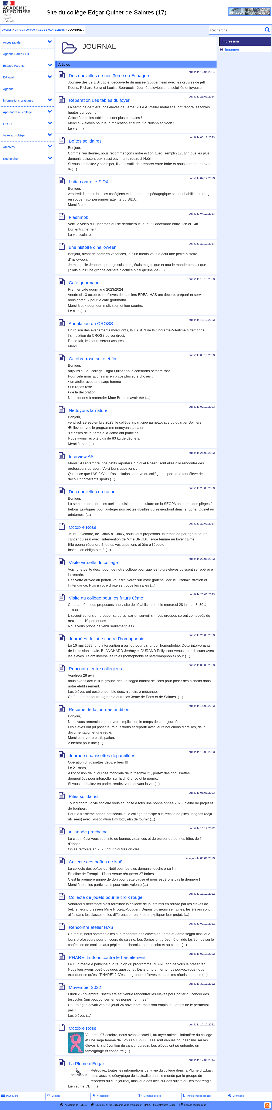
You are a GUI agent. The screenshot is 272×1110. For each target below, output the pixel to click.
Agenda (8, 89)
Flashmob (78, 217)
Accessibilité (100, 1095)
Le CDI (7, 124)
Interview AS (81, 456)
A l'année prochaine (88, 831)
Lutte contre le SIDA (89, 181)
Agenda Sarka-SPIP (16, 54)
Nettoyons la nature (88, 410)
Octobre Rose (82, 527)
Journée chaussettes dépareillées (102, 755)
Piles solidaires (84, 796)
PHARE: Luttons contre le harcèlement (107, 957)
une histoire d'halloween (93, 247)
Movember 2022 (85, 987)
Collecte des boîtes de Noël (96, 861)
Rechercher (11, 158)
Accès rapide (11, 42)
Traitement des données (196, 1095)
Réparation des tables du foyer (99, 100)
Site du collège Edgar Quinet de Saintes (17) (106, 12)
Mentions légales (149, 1095)
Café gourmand (84, 282)
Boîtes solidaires (85, 141)
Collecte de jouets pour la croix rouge (106, 897)
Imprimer (232, 49)
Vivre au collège (25, 29)
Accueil (6, 29)
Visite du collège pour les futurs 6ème (106, 597)
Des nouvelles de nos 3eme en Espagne (109, 75)
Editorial (8, 77)
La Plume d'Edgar (86, 1063)
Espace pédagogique (195, 1104)
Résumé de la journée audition (99, 709)
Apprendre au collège (17, 112)
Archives (9, 147)
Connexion (235, 1095)
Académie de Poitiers (75, 1104)
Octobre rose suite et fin (92, 358)
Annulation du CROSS (91, 323)
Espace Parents (13, 65)
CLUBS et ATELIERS (51, 29)
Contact (53, 1095)
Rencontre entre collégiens (95, 668)
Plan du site (9, 1095)
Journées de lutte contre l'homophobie (106, 638)
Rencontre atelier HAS (91, 927)
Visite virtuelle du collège (93, 562)
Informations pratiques (18, 100)
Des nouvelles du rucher (93, 491)
